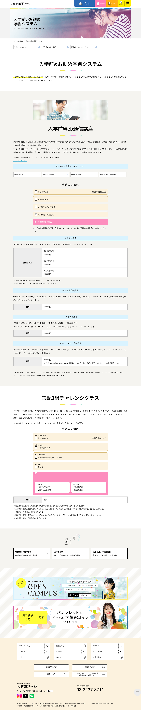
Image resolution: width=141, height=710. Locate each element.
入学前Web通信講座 (49, 47)
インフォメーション (99, 651)
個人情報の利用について (55, 703)
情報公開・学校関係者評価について (27, 706)
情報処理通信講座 (48, 174)
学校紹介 (59, 651)
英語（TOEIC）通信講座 (108, 174)
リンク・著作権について (24, 703)
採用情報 (73, 706)
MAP (50, 691)
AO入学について (20, 161)
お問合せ (114, 3)
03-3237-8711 (90, 689)
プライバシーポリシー (40, 703)
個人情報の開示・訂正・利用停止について (77, 703)
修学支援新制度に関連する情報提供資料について (54, 706)
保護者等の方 (90, 667)
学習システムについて (21, 47)
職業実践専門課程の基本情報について (103, 703)
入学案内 (20, 41)
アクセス (121, 4)
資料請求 (102, 3)
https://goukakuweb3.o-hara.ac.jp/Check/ (46, 375)
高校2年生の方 (51, 667)
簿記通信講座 (18, 174)
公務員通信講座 (76, 174)
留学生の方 (51, 674)
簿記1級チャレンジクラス (79, 47)
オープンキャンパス (86, 3)
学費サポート (97, 646)
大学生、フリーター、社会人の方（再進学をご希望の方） (86, 674)
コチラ (103, 192)
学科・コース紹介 (25, 646)
